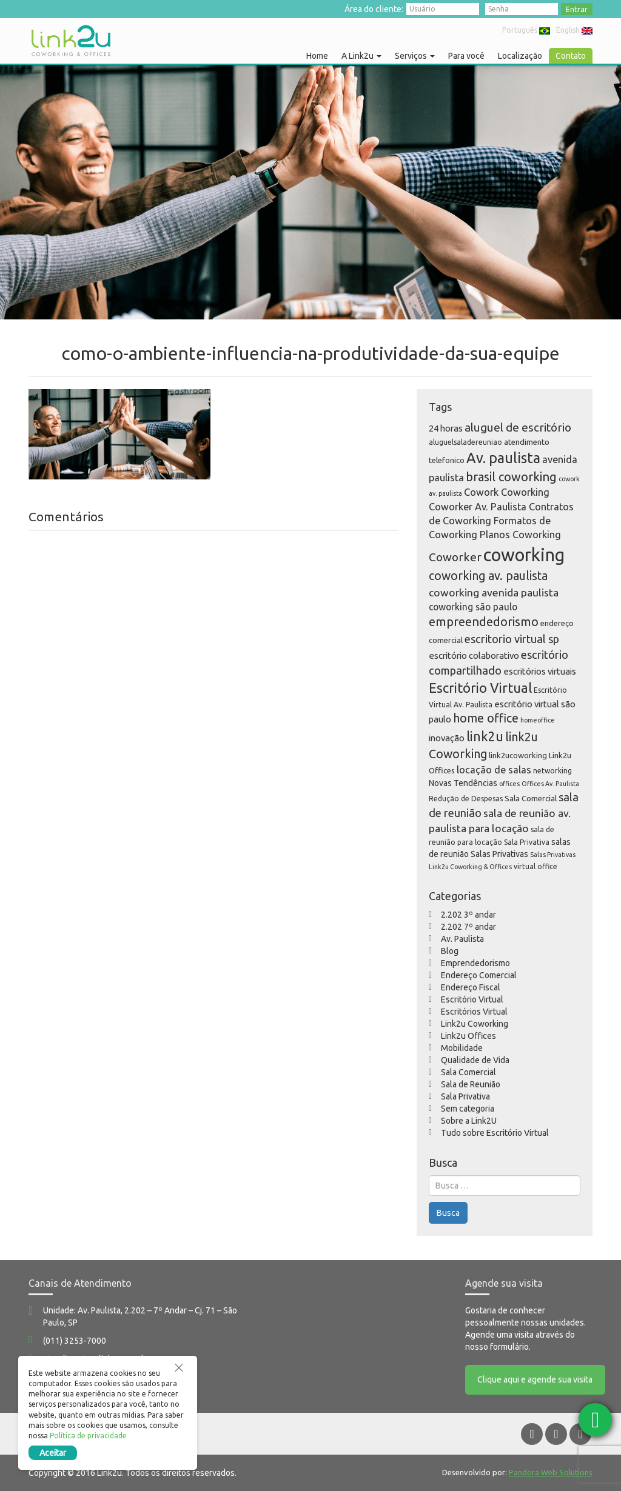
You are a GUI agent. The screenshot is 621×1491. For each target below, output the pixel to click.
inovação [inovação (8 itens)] (447, 738)
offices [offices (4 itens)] (509, 783)
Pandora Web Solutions (550, 1472)
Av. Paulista (462, 939)
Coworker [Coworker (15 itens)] (455, 557)
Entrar (577, 9)
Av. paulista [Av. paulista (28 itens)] (503, 457)
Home (317, 56)
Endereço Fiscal (470, 987)
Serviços (415, 56)
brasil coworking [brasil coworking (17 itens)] (511, 477)
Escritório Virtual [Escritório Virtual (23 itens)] (480, 687)
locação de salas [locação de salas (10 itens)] (494, 769)
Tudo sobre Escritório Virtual (495, 1133)
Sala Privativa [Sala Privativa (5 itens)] (526, 842)
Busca (448, 1213)
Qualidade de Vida (475, 1060)
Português (526, 30)
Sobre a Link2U (469, 1121)
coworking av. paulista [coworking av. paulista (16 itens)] (488, 575)
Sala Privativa (465, 1096)
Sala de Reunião (470, 1084)
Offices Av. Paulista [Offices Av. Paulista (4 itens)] (550, 783)
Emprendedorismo (475, 963)
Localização (520, 56)
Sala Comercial (468, 1072)
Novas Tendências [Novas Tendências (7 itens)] (463, 783)
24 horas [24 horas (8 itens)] (446, 428)
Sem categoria (467, 1108)
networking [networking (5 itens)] (552, 771)
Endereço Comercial (479, 975)
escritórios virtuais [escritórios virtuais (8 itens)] (539, 671)
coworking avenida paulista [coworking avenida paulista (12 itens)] (494, 592)
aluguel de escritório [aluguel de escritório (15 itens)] (518, 427)
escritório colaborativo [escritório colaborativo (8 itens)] (474, 655)
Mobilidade (462, 1048)
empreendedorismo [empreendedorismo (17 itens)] (484, 622)
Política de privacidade (88, 1435)
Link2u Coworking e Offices (71, 40)
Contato (571, 56)
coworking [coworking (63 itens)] (524, 555)
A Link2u (361, 56)
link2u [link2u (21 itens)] (484, 736)
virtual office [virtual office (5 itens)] (535, 866)
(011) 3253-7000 (74, 1341)
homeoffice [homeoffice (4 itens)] (537, 720)
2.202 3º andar (468, 914)
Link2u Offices (468, 1036)
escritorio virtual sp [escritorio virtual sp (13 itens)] (512, 639)
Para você (466, 56)
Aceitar (52, 1453)
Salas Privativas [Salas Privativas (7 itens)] (499, 854)
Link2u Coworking (474, 1024)
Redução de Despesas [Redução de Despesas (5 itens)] (466, 798)
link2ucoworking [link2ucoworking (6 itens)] (518, 755)
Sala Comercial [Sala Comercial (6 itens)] (531, 798)
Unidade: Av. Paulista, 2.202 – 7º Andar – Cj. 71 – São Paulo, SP (140, 1316)
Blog (449, 951)
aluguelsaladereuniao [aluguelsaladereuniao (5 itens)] (465, 442)
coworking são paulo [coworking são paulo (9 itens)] (473, 606)
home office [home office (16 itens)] (486, 718)
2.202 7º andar (468, 927)
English (574, 30)
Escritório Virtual (472, 999)
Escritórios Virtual (474, 1011)
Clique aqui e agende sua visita (535, 1380)
